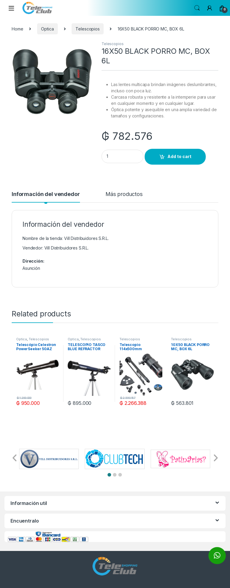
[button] (109, 475)
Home (17, 28)
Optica (47, 28)
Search (197, 8)
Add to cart (179, 156)
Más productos (124, 194)
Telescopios (87, 28)
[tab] (46, 197)
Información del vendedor (46, 194)
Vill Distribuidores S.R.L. (66, 247)
